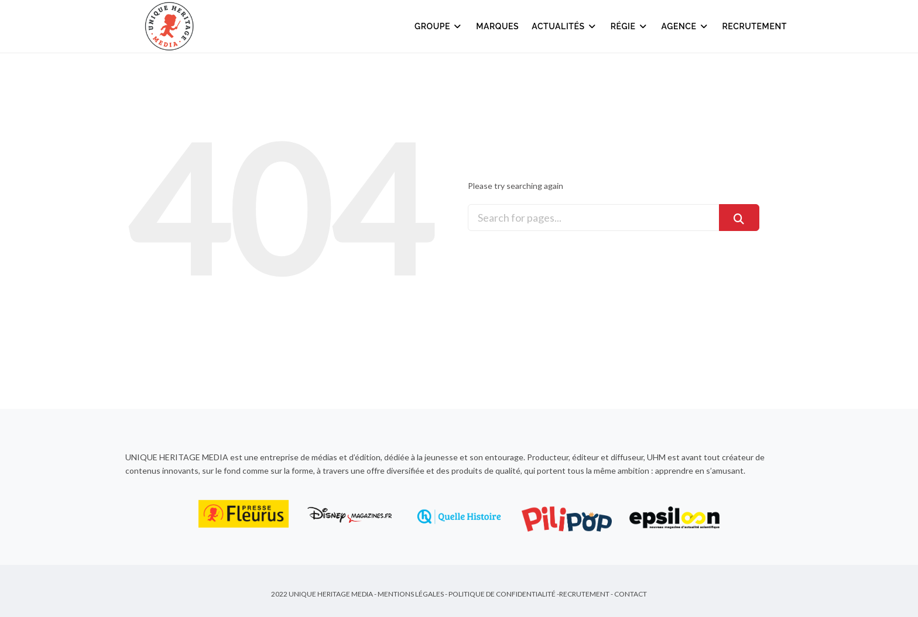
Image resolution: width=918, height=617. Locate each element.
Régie (630, 26)
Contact (630, 594)
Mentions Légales (411, 594)
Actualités (564, 26)
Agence (686, 26)
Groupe (439, 26)
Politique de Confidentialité (502, 594)
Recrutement (754, 26)
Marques (497, 26)
